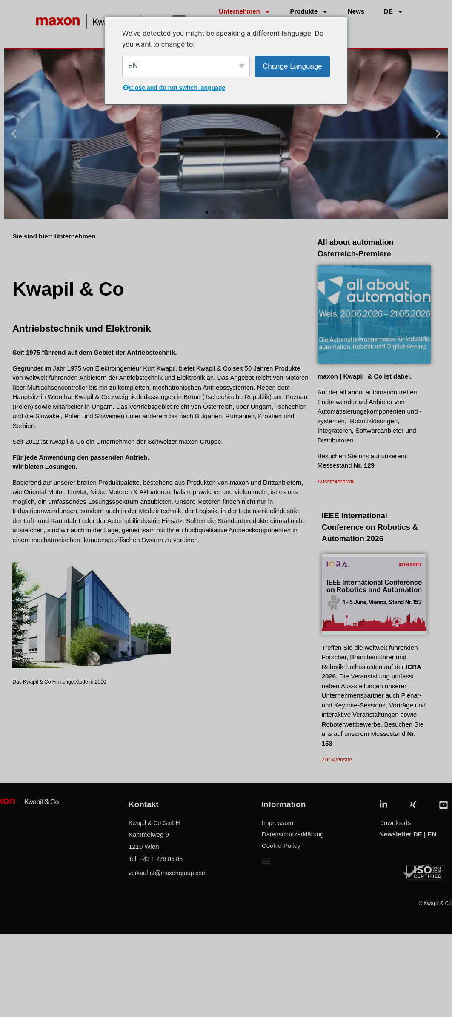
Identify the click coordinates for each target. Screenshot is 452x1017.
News (356, 11)
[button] (14, 134)
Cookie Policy (281, 845)
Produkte (309, 11)
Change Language (292, 66)
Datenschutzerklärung (293, 834)
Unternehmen (245, 11)
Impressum (277, 822)
